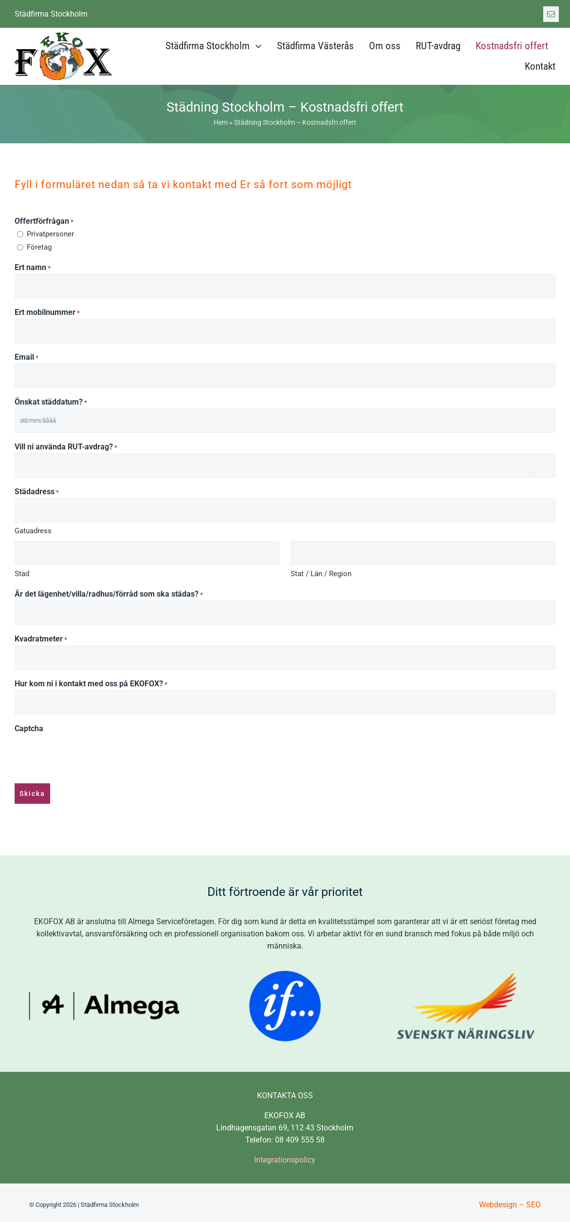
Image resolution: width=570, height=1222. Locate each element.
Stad (22, 573)
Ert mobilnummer (47, 313)
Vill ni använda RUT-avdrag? (66, 447)
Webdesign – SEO (510, 1200)
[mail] (551, 14)
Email (26, 357)
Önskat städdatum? (51, 402)
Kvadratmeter (41, 639)
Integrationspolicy (284, 1156)
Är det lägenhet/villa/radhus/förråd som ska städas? (109, 594)
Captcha (29, 728)
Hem (221, 122)
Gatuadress (33, 530)
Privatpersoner (50, 234)
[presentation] (89, 754)
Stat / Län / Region (321, 573)
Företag (39, 247)
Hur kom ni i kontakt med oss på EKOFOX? (91, 684)
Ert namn (33, 268)
